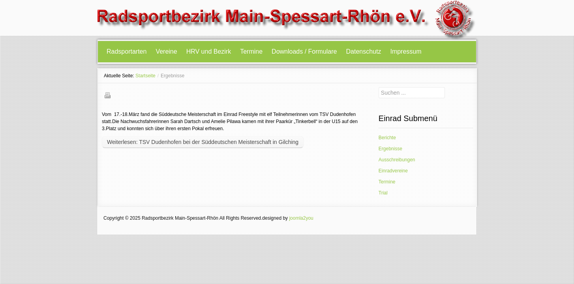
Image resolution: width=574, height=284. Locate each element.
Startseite (145, 75)
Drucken (107, 95)
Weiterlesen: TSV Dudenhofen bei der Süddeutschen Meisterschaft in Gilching (202, 142)
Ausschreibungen (397, 160)
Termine (251, 51)
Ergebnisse (390, 148)
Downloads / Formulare (304, 51)
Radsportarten (126, 51)
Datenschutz (363, 51)
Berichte (387, 137)
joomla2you (301, 218)
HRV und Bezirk (208, 51)
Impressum (405, 51)
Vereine (166, 51)
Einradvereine (393, 171)
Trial (383, 193)
